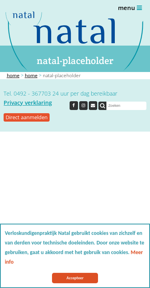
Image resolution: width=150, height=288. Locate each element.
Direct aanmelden (27, 117)
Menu (130, 8)
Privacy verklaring (28, 102)
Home (13, 75)
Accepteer (75, 278)
